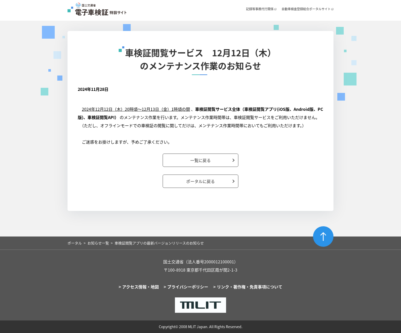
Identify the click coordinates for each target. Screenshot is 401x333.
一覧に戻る (200, 160)
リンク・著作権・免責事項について (249, 287)
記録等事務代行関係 (260, 9)
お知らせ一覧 (98, 242)
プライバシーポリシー (187, 287)
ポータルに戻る (200, 181)
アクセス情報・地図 (140, 287)
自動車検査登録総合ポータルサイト (306, 9)
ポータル (75, 242)
